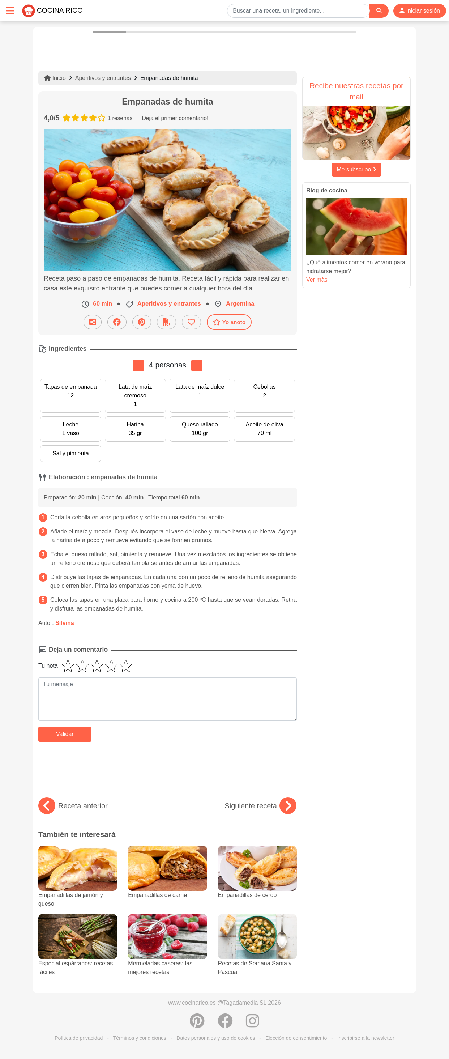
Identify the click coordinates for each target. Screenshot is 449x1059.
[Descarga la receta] (166, 322)
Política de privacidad (79, 1038)
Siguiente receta (260, 805)
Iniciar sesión (419, 11)
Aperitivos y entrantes (103, 78)
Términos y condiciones (139, 1038)
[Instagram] (252, 1025)
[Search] (378, 11)
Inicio (55, 78)
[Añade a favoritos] (191, 322)
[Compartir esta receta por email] (93, 322)
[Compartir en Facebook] (117, 322)
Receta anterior (73, 805)
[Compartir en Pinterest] (141, 322)
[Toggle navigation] (10, 10)
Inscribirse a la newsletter (365, 1038)
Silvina (64, 623)
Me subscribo (356, 169)
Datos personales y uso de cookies (215, 1038)
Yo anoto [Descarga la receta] (229, 322)
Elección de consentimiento (296, 1038)
